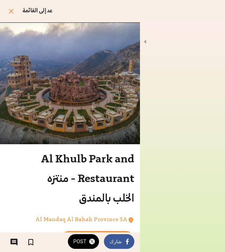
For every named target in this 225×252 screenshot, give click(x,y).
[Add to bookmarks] (30, 242)
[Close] (11, 11)
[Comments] (14, 242)
